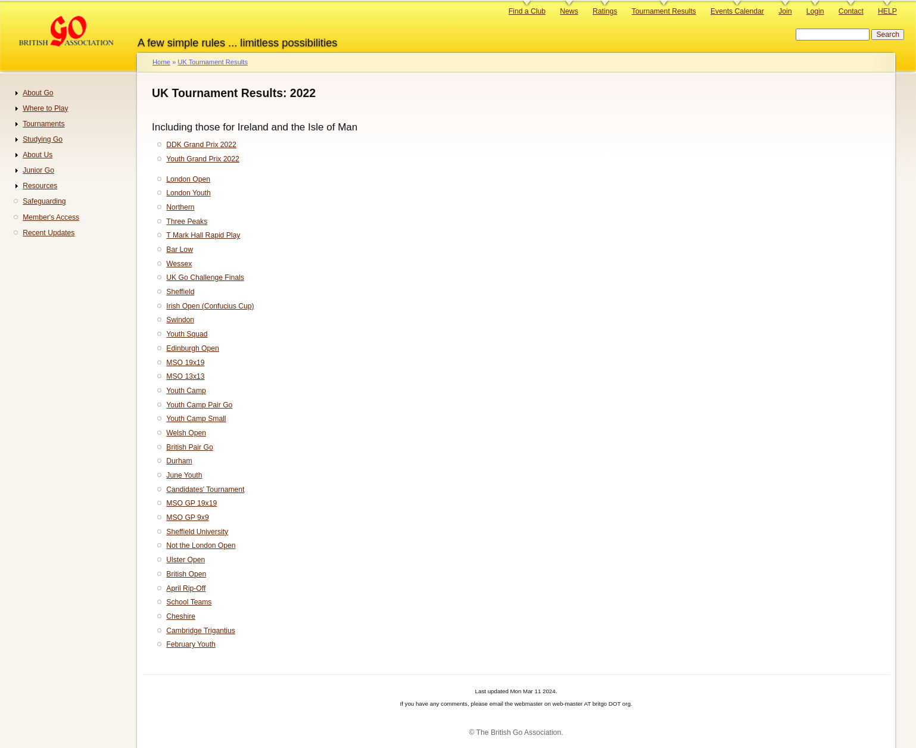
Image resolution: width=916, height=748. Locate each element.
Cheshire (180, 616)
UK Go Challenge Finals (205, 277)
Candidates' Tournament (205, 489)
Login (815, 11)
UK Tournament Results (212, 62)
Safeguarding (44, 201)
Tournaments (43, 124)
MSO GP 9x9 (187, 517)
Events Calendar (737, 11)
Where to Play (45, 108)
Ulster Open (185, 560)
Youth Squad (186, 334)
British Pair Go (189, 447)
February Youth (190, 644)
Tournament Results (664, 11)
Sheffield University (197, 532)
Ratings (605, 11)
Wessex (179, 264)
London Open (188, 179)
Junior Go (38, 170)
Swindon (180, 320)
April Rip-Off (185, 588)
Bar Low (179, 249)
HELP (887, 11)
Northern (180, 207)
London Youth (188, 193)
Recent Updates (48, 233)
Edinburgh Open (192, 348)
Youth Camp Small (196, 418)
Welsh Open (186, 433)
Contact (851, 11)
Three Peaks (186, 221)
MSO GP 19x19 (191, 503)
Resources (40, 186)
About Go (38, 93)
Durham (179, 461)
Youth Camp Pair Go (199, 405)
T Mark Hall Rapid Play (203, 235)
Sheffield (180, 292)
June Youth (184, 475)
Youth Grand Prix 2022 (202, 159)
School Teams (188, 602)
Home (161, 62)
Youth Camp (185, 391)
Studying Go (43, 139)
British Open (186, 574)
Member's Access (51, 217)
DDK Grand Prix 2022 (201, 145)
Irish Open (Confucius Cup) (210, 306)
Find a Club (527, 11)
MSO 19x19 (185, 363)
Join (785, 11)
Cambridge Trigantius (200, 631)
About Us (37, 155)
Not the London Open (200, 545)
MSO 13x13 (185, 376)
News (569, 11)
